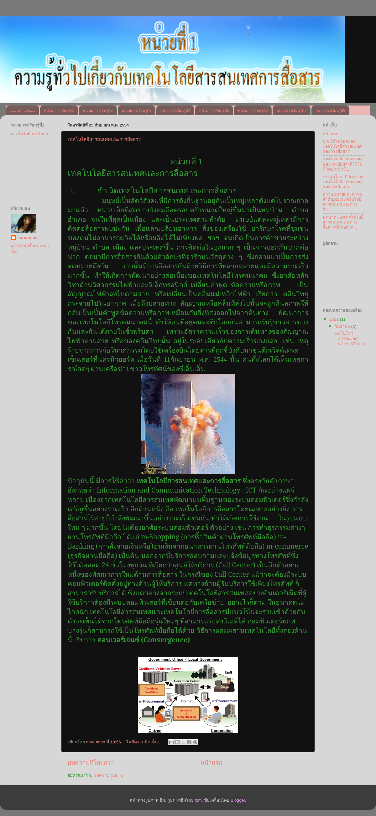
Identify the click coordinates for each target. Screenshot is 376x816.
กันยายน (342, 326)
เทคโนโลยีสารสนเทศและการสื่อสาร (104, 139)
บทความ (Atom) (108, 775)
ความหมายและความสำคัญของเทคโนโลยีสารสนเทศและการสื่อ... (342, 202)
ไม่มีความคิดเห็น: (143, 742)
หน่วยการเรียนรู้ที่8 (330, 110)
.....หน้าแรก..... (23, 110)
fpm (198, 800)
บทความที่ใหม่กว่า (90, 762)
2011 (334, 319)
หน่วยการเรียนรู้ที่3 (137, 110)
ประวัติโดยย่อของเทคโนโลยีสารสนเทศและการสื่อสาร (342, 146)
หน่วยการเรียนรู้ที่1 (59, 110)
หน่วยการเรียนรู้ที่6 (253, 110)
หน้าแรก (211, 762)
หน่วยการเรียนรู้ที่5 (214, 110)
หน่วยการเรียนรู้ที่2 (98, 110)
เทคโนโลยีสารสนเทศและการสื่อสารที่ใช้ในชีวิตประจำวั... (343, 164)
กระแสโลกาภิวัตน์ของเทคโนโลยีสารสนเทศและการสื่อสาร (343, 181)
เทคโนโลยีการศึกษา (29, 134)
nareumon (27, 237)
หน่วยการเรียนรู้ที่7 (291, 110)
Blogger (238, 800)
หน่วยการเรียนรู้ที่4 (175, 110)
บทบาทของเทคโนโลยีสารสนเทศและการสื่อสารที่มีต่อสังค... (343, 222)
